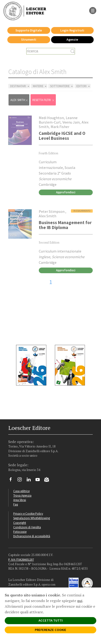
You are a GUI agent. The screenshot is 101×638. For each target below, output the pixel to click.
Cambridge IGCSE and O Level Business (62, 135)
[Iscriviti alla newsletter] (48, 480)
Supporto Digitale (28, 30)
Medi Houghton (51, 117)
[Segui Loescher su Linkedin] (30, 480)
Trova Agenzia (22, 495)
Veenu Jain (71, 122)
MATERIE (40, 86)
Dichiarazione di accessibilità (31, 536)
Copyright (19, 523)
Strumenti (28, 39)
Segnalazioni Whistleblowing (31, 518)
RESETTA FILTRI (43, 100)
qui (79, 600)
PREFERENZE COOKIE (50, 630)
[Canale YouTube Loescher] (39, 480)
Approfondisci (65, 192)
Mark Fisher (60, 126)
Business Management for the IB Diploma (65, 225)
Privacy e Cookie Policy (28, 513)
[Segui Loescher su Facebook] (12, 480)
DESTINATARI (20, 86)
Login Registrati (72, 30)
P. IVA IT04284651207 (21, 559)
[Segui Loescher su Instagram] (21, 480)
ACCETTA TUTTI (51, 620)
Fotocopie (19, 531)
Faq (15, 504)
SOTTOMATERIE (62, 86)
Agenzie (72, 39)
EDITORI (83, 86)
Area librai (19, 500)
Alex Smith (19, 100)
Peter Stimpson (52, 211)
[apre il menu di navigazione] (92, 10)
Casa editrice (21, 491)
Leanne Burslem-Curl (58, 119)
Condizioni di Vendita (27, 527)
